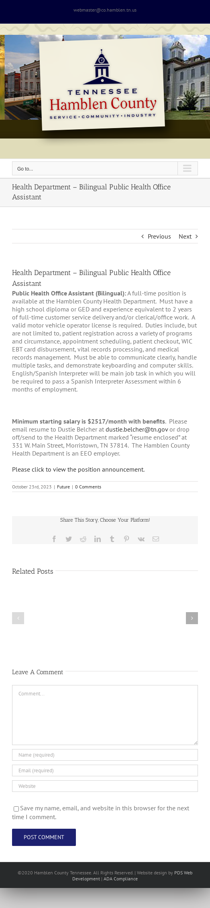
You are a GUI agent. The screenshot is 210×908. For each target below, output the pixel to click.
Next (185, 236)
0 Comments (88, 487)
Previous (159, 236)
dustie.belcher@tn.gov (137, 429)
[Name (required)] (105, 755)
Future (63, 487)
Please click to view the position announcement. (78, 469)
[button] (18, 618)
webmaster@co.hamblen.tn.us (105, 10)
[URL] (105, 786)
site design (156, 873)
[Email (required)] (105, 770)
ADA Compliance (121, 879)
